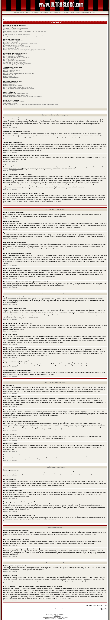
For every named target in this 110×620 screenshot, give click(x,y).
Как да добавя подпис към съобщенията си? (16, 58)
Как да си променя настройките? (13, 41)
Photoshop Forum (61, 618)
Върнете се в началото (10, 127)
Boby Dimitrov (57, 616)
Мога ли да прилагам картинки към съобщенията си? (19, 73)
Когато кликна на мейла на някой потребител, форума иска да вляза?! (24, 50)
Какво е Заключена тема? (11, 78)
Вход (93, 12)
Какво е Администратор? (10, 82)
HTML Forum (65, 617)
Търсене (27, 12)
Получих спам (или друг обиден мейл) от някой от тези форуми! (22, 96)
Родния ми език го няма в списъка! (13, 45)
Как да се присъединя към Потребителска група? (18, 87)
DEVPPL (61, 617)
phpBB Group (66, 568)
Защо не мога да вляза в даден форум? (15, 62)
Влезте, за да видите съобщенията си (80, 12)
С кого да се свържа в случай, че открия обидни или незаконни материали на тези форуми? (31, 104)
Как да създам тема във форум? (13, 55)
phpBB (52, 614)
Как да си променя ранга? (11, 48)
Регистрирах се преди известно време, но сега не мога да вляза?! (23, 36)
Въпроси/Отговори (19, 12)
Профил (66, 12)
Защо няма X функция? (10, 103)
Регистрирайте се (58, 12)
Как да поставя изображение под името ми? (16, 47)
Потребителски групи (46, 12)
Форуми (5, 19)
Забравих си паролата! (10, 33)
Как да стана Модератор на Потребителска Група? (18, 88)
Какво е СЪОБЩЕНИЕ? (10, 75)
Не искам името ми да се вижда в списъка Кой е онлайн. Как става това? (25, 31)
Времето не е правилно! (10, 42)
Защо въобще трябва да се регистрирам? (15, 28)
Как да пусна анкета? (9, 59)
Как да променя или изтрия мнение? (14, 56)
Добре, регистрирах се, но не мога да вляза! (16, 34)
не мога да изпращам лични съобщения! (15, 93)
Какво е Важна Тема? (9, 76)
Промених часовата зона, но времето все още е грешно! (20, 44)
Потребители (35, 12)
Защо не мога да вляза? (10, 27)
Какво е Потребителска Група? (12, 85)
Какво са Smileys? (8, 72)
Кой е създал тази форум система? (13, 101)
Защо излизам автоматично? (12, 30)
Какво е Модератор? (9, 84)
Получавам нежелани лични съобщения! (15, 95)
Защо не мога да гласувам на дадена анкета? (17, 64)
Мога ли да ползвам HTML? (11, 70)
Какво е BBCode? (8, 68)
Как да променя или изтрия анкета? (14, 61)
